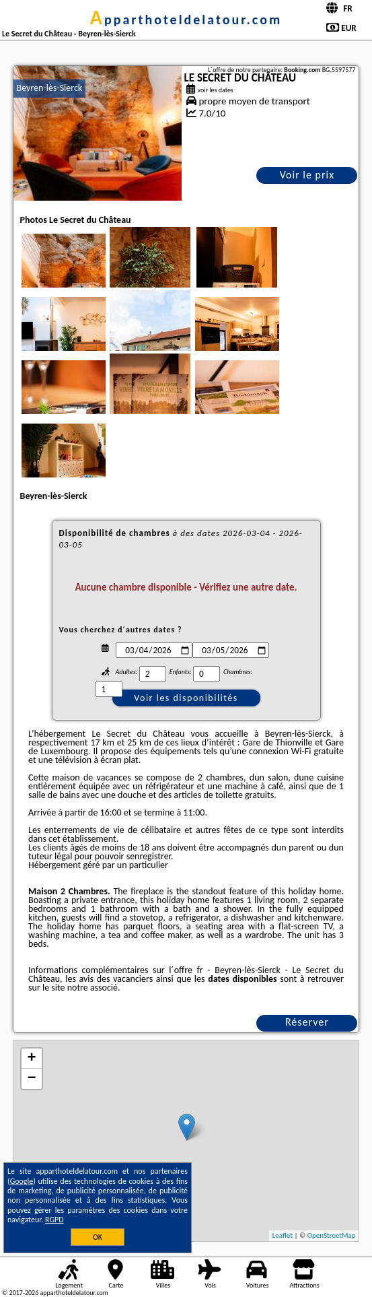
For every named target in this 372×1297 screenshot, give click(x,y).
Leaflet (282, 1235)
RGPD (54, 1219)
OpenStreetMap (331, 1235)
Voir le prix (307, 174)
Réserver (307, 1022)
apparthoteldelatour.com (186, 19)
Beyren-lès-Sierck (50, 88)
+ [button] (31, 1059)
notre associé (92, 987)
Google (22, 1181)
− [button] (31, 1079)
